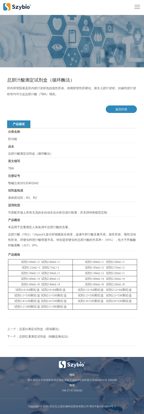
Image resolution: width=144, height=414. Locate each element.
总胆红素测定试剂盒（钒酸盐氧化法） (44, 336)
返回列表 (121, 109)
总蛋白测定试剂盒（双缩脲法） (40, 329)
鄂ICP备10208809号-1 (102, 406)
